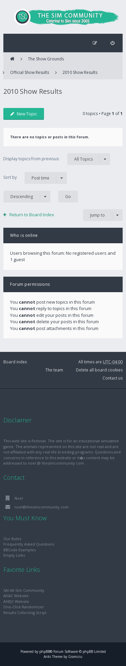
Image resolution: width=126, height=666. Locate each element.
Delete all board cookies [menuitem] (99, 370)
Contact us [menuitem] (112, 378)
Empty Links (14, 555)
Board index (15, 362)
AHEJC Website (16, 601)
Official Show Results (29, 72)
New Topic (23, 114)
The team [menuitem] (54, 370)
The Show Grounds (46, 59)
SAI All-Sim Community (23, 590)
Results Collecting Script (24, 612)
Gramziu (75, 656)
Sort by (35, 178)
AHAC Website (16, 595)
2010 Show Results (79, 72)
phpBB (44, 651)
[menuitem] (112, 43)
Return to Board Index (31, 215)
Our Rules (12, 538)
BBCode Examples (19, 549)
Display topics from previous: (56, 159)
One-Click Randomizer (23, 606)
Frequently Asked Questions (28, 544)
